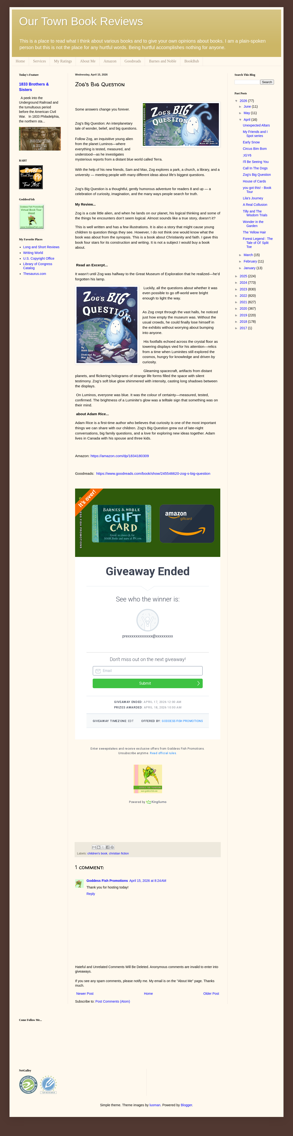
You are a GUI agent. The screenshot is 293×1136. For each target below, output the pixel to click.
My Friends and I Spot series (255, 134)
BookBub (191, 61)
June (248, 106)
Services (39, 61)
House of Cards (254, 181)
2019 (244, 315)
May (247, 113)
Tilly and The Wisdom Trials (255, 213)
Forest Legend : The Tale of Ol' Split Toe (258, 243)
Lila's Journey (253, 198)
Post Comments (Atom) (113, 1008)
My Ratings (63, 61)
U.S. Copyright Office (38, 258)
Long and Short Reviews (41, 247)
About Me (87, 61)
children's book (97, 859)
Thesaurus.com (34, 274)
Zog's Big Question (257, 175)
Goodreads (133, 61)
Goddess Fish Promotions (107, 887)
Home (20, 61)
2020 (244, 308)
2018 (244, 321)
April (247, 119)
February (251, 261)
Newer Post (84, 1000)
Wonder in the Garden (253, 224)
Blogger (186, 1111)
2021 (244, 302)
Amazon (110, 61)
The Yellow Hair (254, 232)
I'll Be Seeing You (256, 162)
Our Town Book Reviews (81, 21)
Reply (90, 900)
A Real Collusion (255, 205)
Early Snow (251, 142)
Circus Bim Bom (255, 149)
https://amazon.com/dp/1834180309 (120, 456)
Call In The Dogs (255, 168)
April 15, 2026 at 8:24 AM (147, 887)
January (250, 268)
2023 (244, 289)
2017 (244, 328)
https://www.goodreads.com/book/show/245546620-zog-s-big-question (153, 473)
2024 (244, 282)
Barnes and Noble (162, 61)
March (249, 255)
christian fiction (119, 859)
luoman (154, 1111)
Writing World (33, 253)
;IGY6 (247, 155)
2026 (244, 101)
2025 (244, 276)
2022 (244, 296)
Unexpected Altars (256, 125)
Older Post (211, 1000)
